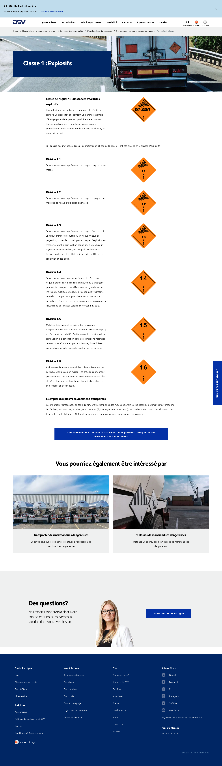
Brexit (115, 717)
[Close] (215, 8)
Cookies (18, 726)
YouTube (173, 703)
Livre (17, 675)
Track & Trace (21, 689)
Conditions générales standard (29, 733)
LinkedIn (173, 675)
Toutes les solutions (73, 717)
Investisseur (118, 696)
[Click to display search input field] (188, 26)
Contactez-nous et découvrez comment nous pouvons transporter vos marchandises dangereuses (111, 440)
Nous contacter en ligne (169, 619)
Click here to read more (51, 11)
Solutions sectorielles (74, 675)
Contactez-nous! (121, 675)
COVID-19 (118, 724)
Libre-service (21, 696)
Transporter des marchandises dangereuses (61, 541)
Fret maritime (70, 689)
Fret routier (69, 696)
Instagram (174, 696)
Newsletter (174, 710)
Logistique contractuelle (75, 710)
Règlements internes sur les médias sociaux (182, 717)
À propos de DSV (121, 682)
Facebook (173, 682)
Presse (116, 703)
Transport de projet (73, 703)
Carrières (117, 689)
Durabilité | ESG (120, 710)
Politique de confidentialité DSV (30, 718)
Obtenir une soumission (217, 383)
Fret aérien (69, 682)
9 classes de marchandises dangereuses (161, 541)
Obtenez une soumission (26, 682)
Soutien (116, 731)
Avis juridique (21, 711)
